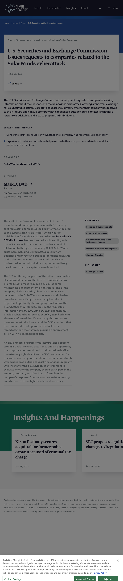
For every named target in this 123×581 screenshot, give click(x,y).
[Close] (117, 569)
